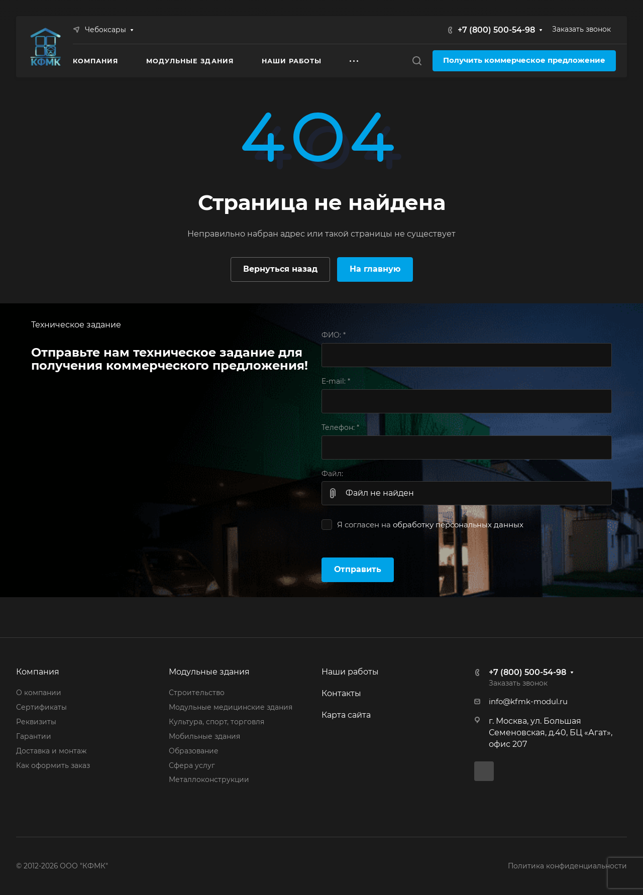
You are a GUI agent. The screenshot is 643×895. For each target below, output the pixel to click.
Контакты (341, 693)
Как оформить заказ (53, 765)
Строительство (197, 693)
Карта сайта (346, 715)
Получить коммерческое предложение (524, 60)
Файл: (332, 474)
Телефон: (340, 427)
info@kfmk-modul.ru (528, 701)
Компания (37, 672)
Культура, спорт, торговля (216, 722)
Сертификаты (41, 707)
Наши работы (350, 672)
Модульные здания (209, 672)
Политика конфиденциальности (567, 866)
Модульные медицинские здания (230, 707)
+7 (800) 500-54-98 (496, 30)
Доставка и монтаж (51, 751)
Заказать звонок (581, 29)
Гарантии (33, 736)
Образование (194, 751)
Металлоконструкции (209, 779)
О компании (38, 693)
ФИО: (334, 335)
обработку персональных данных (458, 524)
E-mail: (336, 381)
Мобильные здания (204, 736)
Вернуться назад (280, 269)
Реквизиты (36, 722)
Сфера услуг (192, 765)
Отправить (357, 569)
